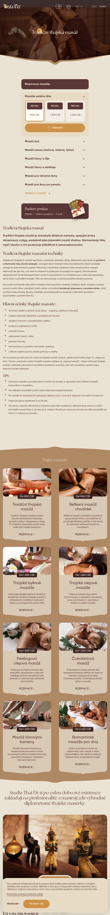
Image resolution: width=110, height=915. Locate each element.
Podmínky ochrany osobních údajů (25, 894)
